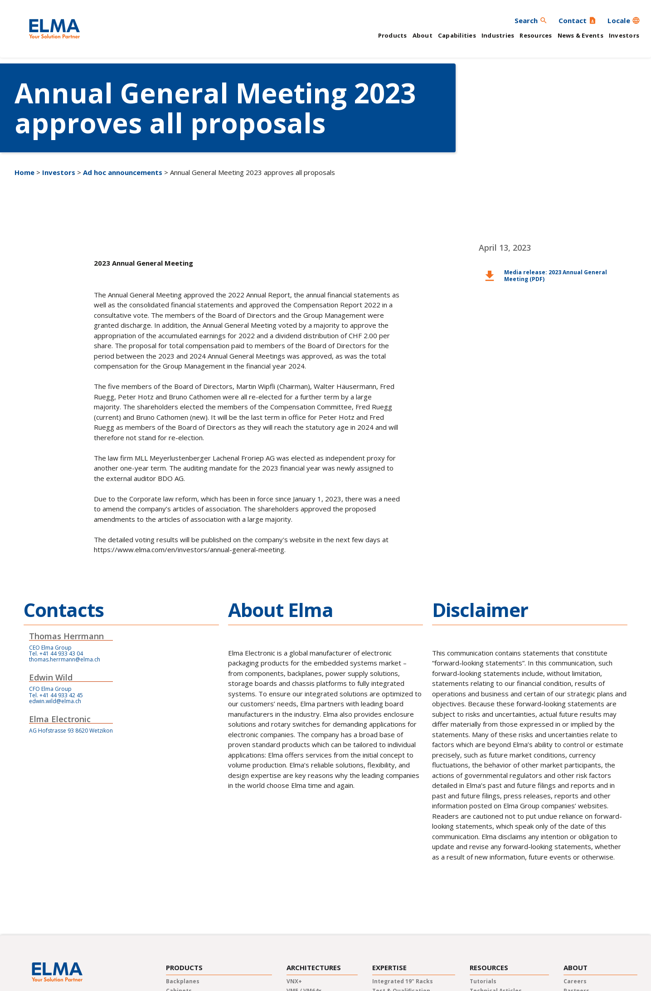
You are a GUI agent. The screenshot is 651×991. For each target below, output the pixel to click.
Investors (624, 35)
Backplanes (182, 981)
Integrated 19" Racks (402, 981)
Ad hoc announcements (122, 172)
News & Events (580, 35)
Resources (536, 35)
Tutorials (483, 981)
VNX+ (294, 981)
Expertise (389, 967)
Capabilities (457, 35)
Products (392, 35)
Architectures (314, 967)
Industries (498, 35)
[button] (623, 20)
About (422, 35)
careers (575, 981)
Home (24, 172)
